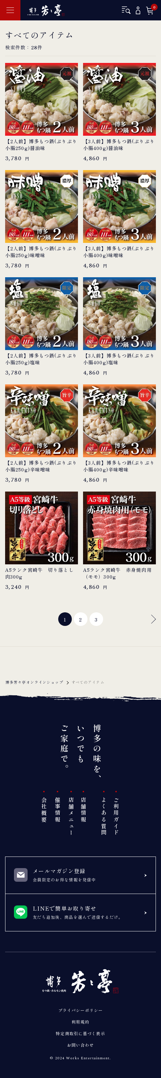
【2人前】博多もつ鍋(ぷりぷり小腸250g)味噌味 (41, 252)
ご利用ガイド (116, 816)
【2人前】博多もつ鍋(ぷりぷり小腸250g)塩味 (41, 359)
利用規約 (80, 1022)
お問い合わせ (80, 1045)
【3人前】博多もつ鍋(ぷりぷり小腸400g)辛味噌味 (119, 466)
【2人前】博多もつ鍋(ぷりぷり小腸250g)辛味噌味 (41, 466)
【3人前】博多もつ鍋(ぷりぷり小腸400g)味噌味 (119, 252)
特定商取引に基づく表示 (80, 1033)
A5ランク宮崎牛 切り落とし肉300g (39, 573)
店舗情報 (83, 810)
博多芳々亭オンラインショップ (34, 682)
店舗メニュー (71, 816)
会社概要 (44, 810)
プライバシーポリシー (80, 1010)
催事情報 (57, 810)
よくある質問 (104, 816)
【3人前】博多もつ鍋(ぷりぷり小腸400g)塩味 (119, 359)
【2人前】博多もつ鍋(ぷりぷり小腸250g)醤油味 (41, 144)
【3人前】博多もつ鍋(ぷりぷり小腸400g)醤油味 (119, 144)
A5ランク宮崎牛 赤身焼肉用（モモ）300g (117, 573)
